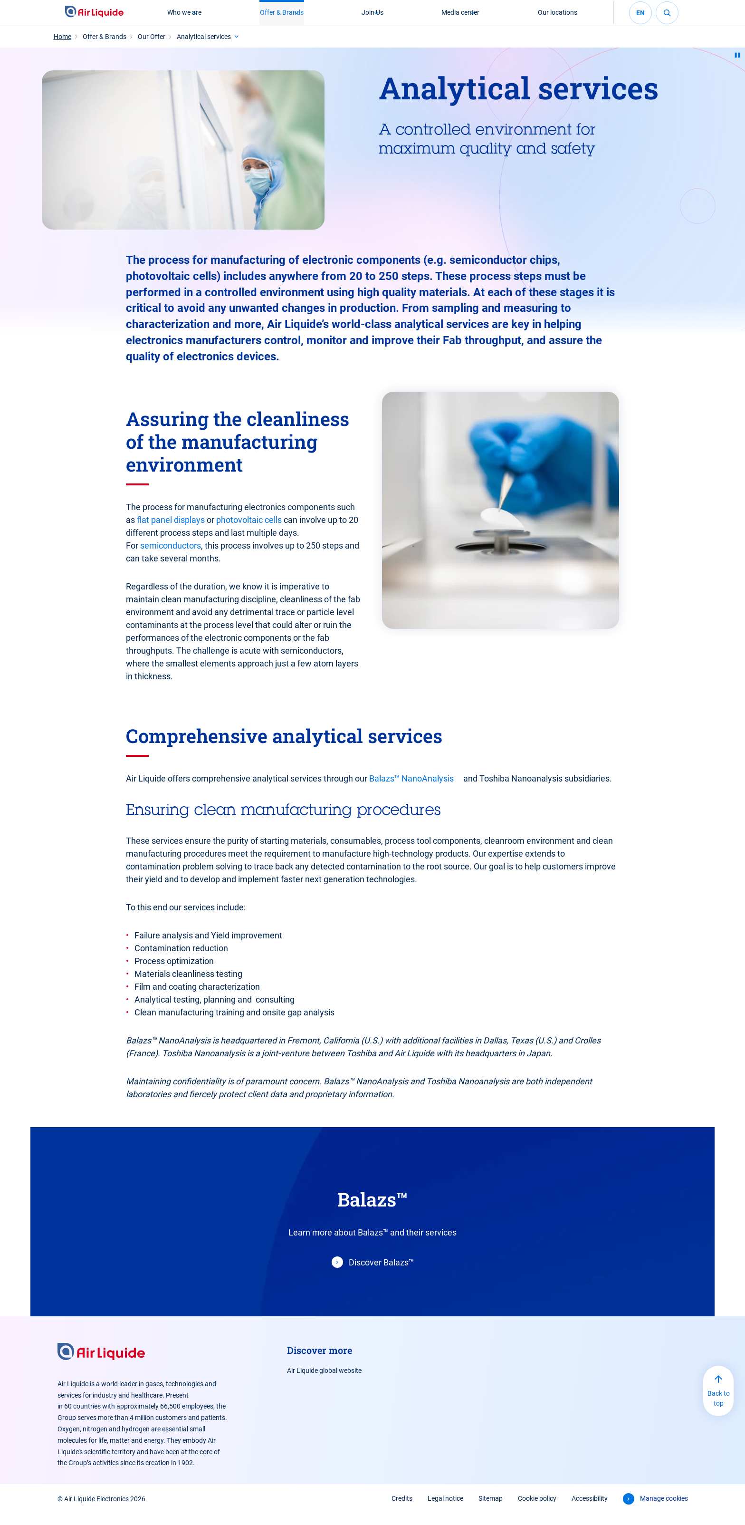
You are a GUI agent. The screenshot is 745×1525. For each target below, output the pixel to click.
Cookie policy (537, 1510)
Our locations (559, 18)
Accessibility (590, 1510)
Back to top (718, 1410)
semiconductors (170, 557)
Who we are (183, 18)
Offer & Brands (281, 18)
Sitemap (490, 1510)
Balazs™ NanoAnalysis (411, 790)
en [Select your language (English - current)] (640, 18)
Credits (402, 1510)
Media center (461, 18)
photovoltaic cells (249, 531)
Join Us (372, 18)
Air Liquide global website (324, 1382)
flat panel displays (171, 531)
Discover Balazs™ (381, 1274)
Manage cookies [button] (664, 1510)
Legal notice (445, 1510)
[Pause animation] (737, 66)
